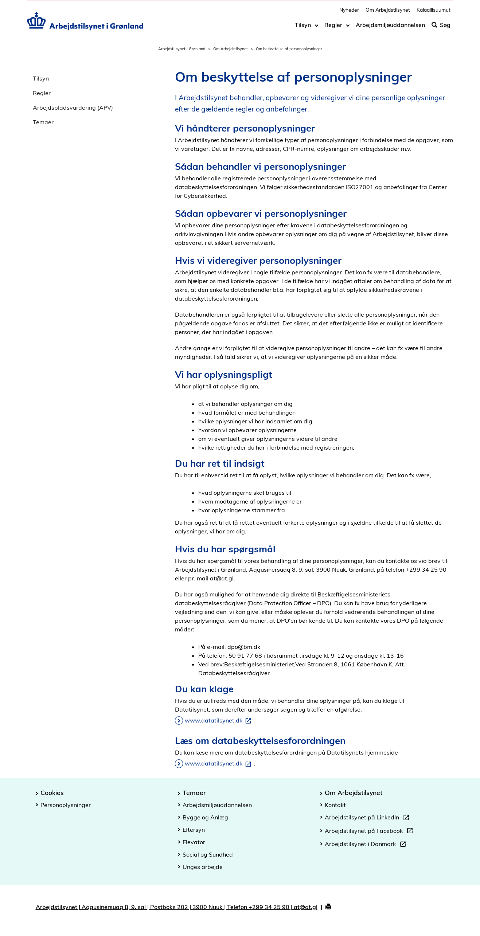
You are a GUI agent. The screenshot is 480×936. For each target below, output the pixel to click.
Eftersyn (194, 829)
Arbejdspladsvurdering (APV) (73, 107)
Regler (333, 28)
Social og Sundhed (208, 854)
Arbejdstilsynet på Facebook (370, 832)
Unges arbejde (203, 866)
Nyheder (349, 13)
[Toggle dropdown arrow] (316, 28)
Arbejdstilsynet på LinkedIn (368, 818)
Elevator (194, 842)
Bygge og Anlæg (205, 817)
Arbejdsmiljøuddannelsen (390, 28)
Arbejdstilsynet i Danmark (367, 845)
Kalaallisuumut (433, 13)
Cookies (52, 792)
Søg (441, 28)
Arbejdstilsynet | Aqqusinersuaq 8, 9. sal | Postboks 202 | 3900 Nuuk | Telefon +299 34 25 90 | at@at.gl (176, 906)
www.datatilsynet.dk (219, 721)
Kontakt (335, 804)
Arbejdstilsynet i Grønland (181, 48)
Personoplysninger (65, 804)
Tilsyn (303, 28)
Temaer (43, 122)
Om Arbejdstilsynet (388, 13)
